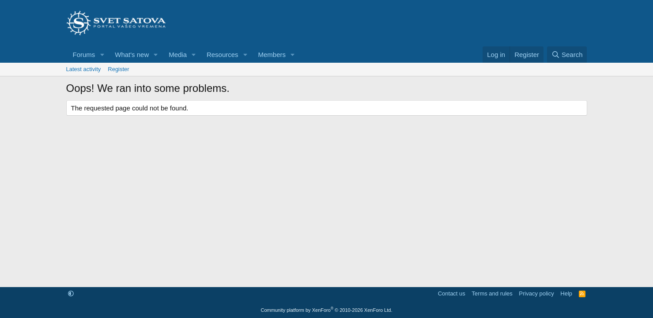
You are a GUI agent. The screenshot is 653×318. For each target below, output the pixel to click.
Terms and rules (492, 293)
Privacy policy (536, 293)
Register (118, 69)
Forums (84, 54)
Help (566, 293)
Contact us (451, 293)
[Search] (567, 54)
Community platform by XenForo (327, 310)
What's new (132, 54)
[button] (102, 54)
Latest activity (83, 69)
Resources (222, 54)
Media (178, 54)
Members (272, 54)
